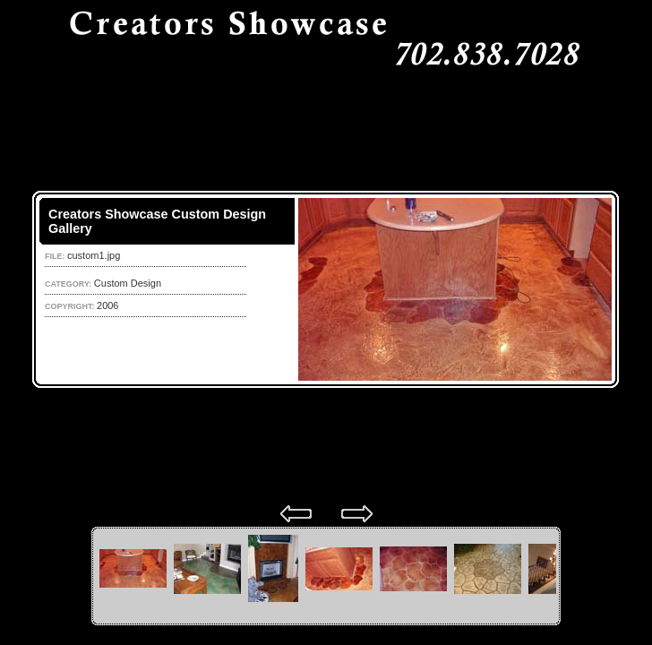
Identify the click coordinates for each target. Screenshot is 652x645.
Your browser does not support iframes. (325, 289)
